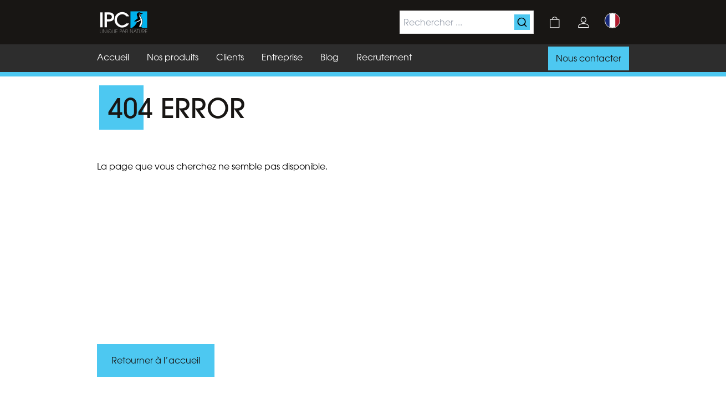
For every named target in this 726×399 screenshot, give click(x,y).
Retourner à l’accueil (155, 361)
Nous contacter (588, 59)
